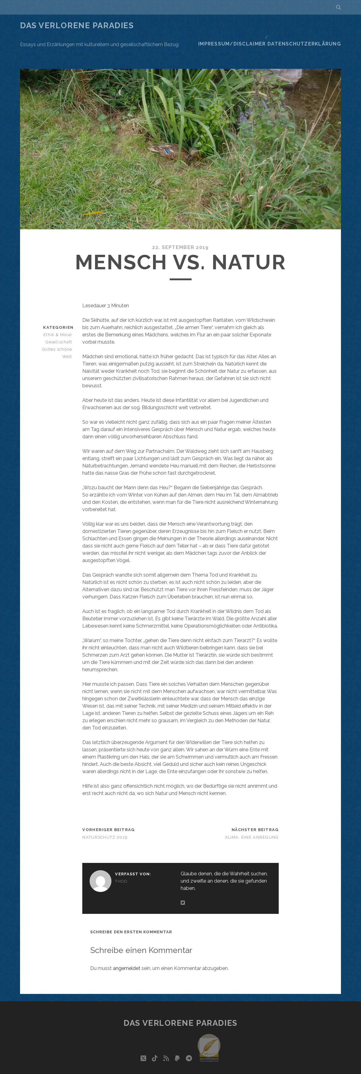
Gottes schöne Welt (58, 328)
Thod (121, 856)
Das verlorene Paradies (77, 25)
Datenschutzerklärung (310, 25)
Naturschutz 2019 (104, 812)
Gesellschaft (60, 317)
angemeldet (126, 943)
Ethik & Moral (60, 310)
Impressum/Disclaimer (244, 25)
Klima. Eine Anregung (252, 812)
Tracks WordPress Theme (154, 1067)
